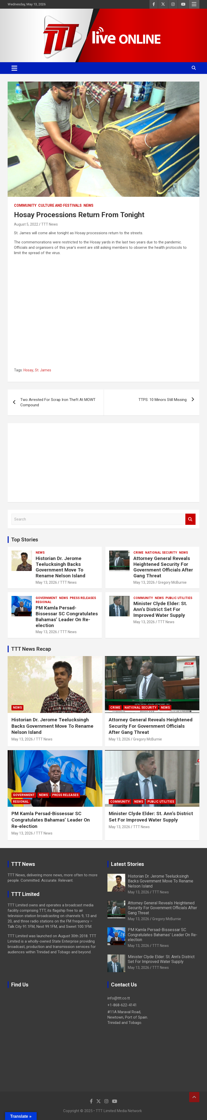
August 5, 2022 (26, 224)
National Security (161, 552)
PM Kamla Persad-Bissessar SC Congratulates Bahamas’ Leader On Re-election (67, 616)
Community (25, 205)
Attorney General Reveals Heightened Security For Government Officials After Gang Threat (163, 567)
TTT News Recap (31, 649)
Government (46, 598)
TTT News (49, 224)
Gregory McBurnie (172, 582)
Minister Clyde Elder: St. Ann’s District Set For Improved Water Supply (160, 609)
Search (190, 519)
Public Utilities (178, 598)
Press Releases (83, 598)
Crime (138, 552)
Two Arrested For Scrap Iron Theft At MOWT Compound (57, 402)
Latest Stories (127, 864)
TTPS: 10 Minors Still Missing (163, 399)
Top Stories (24, 540)
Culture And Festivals (60, 205)
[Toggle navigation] (14, 68)
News (88, 205)
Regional (43, 602)
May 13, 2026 (46, 582)
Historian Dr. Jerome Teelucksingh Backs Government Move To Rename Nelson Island (60, 567)
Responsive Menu (194, 4)
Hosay (28, 370)
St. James (43, 370)
